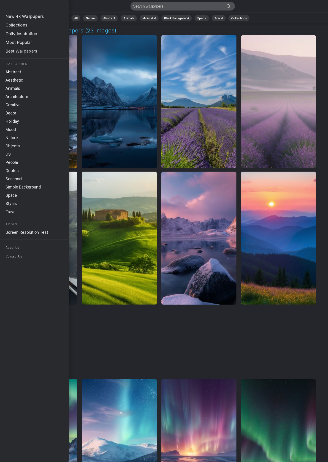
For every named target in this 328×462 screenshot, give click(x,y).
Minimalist (149, 18)
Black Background (176, 18)
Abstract (109, 18)
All (76, 18)
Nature (90, 18)
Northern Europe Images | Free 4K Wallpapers (27, 7)
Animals (128, 18)
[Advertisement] (159, 342)
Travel (218, 18)
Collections (239, 18)
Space (201, 18)
